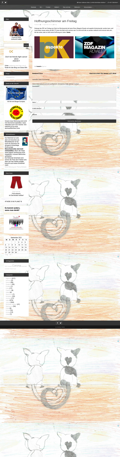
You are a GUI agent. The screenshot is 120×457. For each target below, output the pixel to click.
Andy (55, 24)
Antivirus (8, 280)
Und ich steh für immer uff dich (101, 73)
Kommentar (36, 86)
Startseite (33, 7)
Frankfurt (8, 290)
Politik (7, 308)
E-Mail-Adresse (37, 108)
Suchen (26, 45)
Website (34, 114)
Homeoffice (38, 73)
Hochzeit (8, 298)
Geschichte (9, 294)
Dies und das (66, 7)
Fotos (7, 288)
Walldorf (56, 7)
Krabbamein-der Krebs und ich (17, 65)
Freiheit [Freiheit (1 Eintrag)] (11, 268)
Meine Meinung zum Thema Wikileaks (15, 167)
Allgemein (44, 66)
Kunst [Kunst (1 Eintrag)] (14, 268)
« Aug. (6, 254)
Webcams (77, 7)
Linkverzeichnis (10, 77)
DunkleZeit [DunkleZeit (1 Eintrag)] (7, 268)
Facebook (8, 284)
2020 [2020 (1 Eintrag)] (6, 266)
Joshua (8, 302)
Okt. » (10, 254)
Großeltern (9, 296)
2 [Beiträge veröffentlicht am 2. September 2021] (15, 242)
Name (34, 102)
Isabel (7, 300)
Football (48, 7)
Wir (41, 7)
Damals (8, 282)
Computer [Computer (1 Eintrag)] (9, 266)
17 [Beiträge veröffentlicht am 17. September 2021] (19, 247)
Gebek (7, 292)
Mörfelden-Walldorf (11, 304)
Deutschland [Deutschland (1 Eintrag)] (24, 266)
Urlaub (8, 314)
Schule (8, 310)
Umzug (8, 312)
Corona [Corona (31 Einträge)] (16, 265)
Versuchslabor (88, 7)
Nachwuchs (9, 306)
